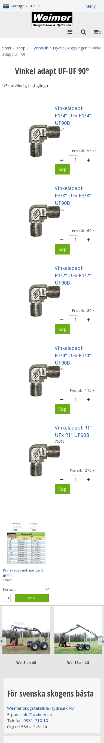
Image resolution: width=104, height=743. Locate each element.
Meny (90, 6)
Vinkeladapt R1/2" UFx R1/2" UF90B (73, 275)
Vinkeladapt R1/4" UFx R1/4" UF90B (73, 115)
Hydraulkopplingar (70, 48)
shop (21, 48)
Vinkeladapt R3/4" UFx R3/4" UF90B (73, 355)
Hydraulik (39, 48)
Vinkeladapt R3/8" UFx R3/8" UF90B (73, 195)
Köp (62, 169)
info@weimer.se (37, 714)
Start (6, 48)
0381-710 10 (35, 720)
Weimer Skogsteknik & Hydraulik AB (40, 708)
